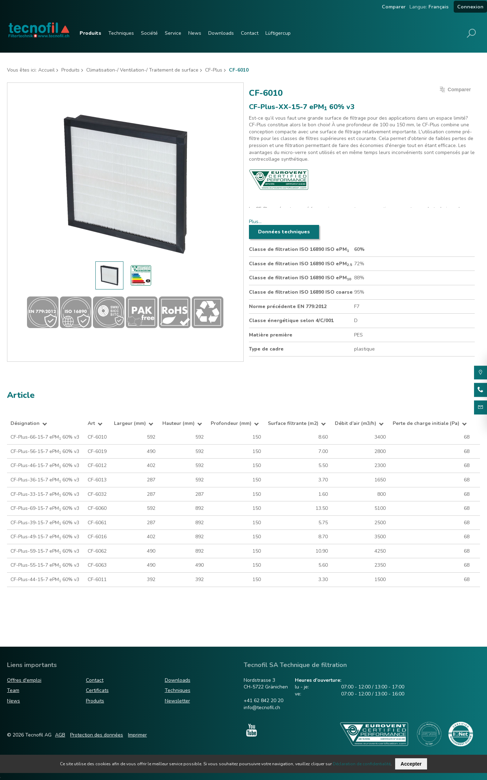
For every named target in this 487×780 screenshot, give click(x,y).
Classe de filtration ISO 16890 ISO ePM (299, 249)
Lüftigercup (278, 33)
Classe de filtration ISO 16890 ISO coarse (301, 292)
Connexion (470, 7)
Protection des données (96, 735)
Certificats (97, 690)
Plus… (255, 221)
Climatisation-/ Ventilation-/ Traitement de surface (142, 70)
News (194, 33)
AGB (60, 735)
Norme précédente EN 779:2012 (288, 306)
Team (13, 690)
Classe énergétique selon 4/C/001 (291, 320)
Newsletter (177, 701)
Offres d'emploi (24, 680)
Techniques (121, 33)
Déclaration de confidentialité (362, 764)
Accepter (411, 764)
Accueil (46, 70)
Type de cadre (266, 349)
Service (173, 33)
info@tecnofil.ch (262, 707)
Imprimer (137, 735)
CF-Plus (213, 70)
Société (149, 33)
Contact (249, 33)
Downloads (221, 33)
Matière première (270, 335)
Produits (90, 33)
